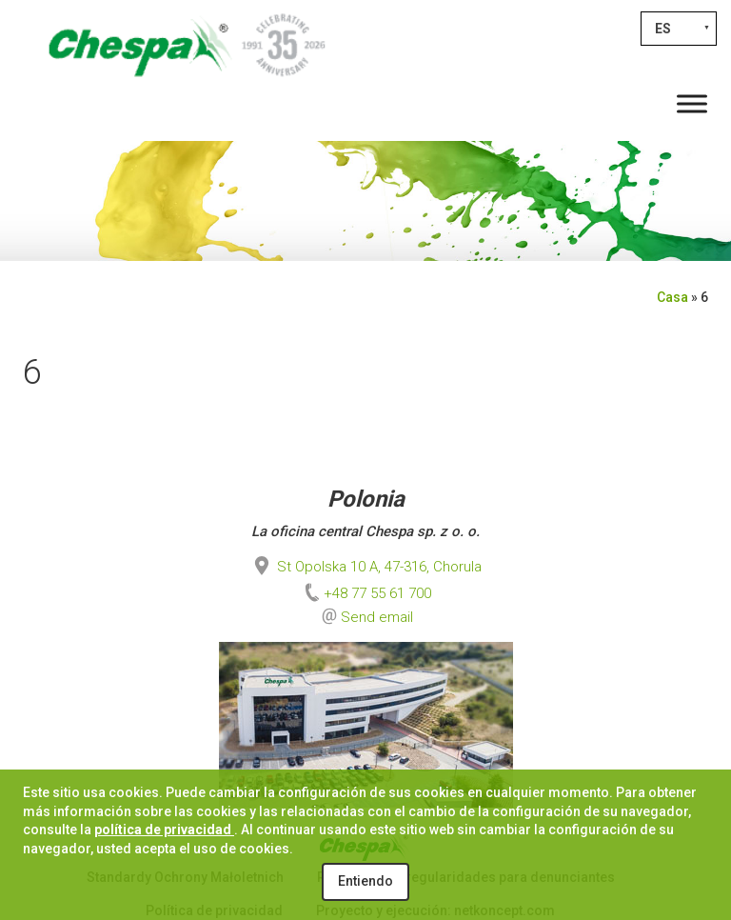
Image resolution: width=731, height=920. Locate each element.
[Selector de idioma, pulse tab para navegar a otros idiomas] (679, 28)
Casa (672, 297)
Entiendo (365, 881)
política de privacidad (164, 829)
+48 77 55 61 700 (366, 593)
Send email (377, 617)
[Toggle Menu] (692, 103)
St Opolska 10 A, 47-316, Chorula (366, 566)
